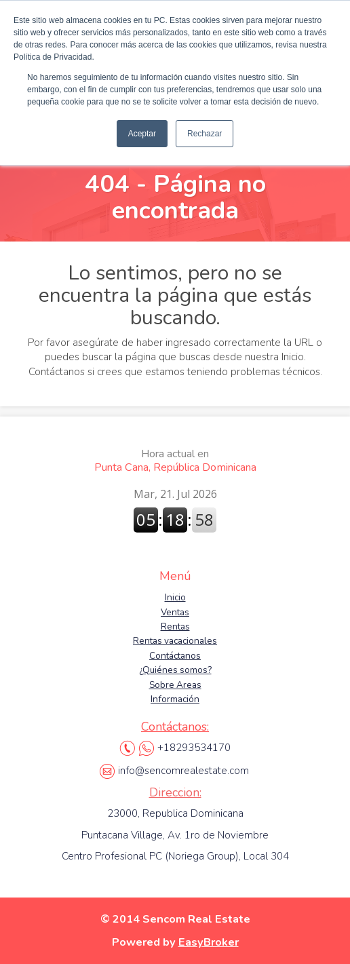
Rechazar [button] (204, 133)
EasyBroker (208, 942)
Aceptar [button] (142, 133)
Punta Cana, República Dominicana (175, 460)
